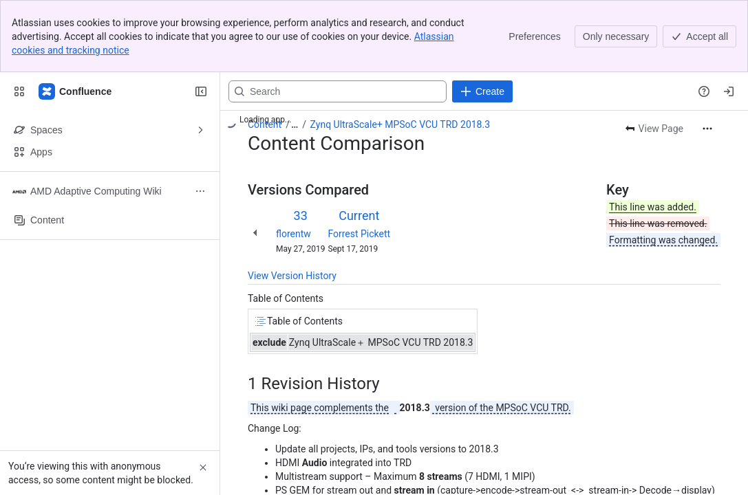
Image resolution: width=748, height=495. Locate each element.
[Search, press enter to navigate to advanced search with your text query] (337, 91)
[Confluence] (76, 91)
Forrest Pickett (359, 233)
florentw (293, 233)
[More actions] (707, 128)
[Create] (482, 91)
